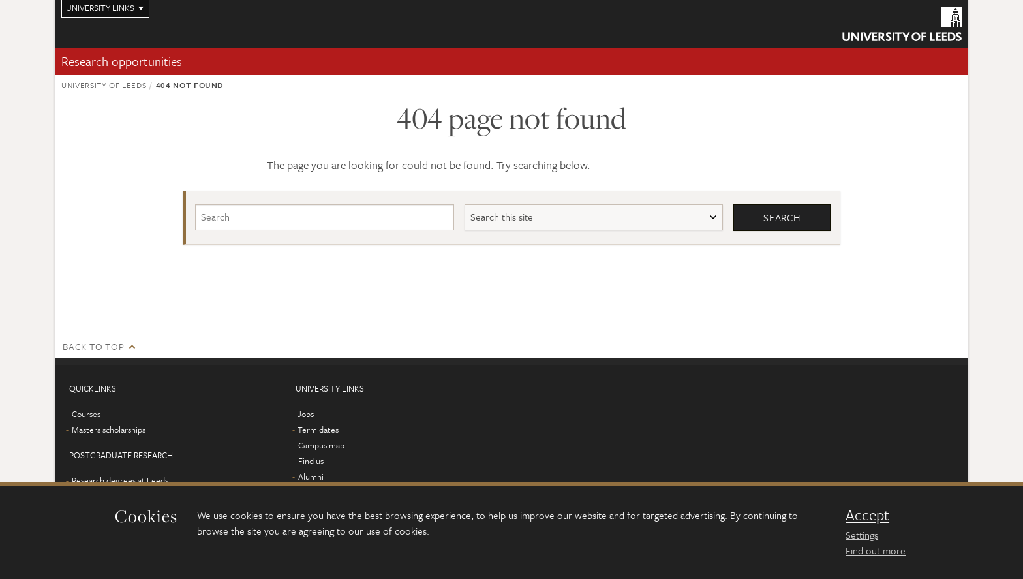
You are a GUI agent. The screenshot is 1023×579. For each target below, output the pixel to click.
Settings (862, 534)
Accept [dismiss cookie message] (867, 515)
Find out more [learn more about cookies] (876, 550)
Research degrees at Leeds (120, 480)
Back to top (93, 346)
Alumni (311, 476)
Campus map (321, 445)
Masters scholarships (108, 429)
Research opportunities (121, 61)
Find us (311, 460)
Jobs (306, 413)
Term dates (318, 429)
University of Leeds (103, 85)
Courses (86, 413)
